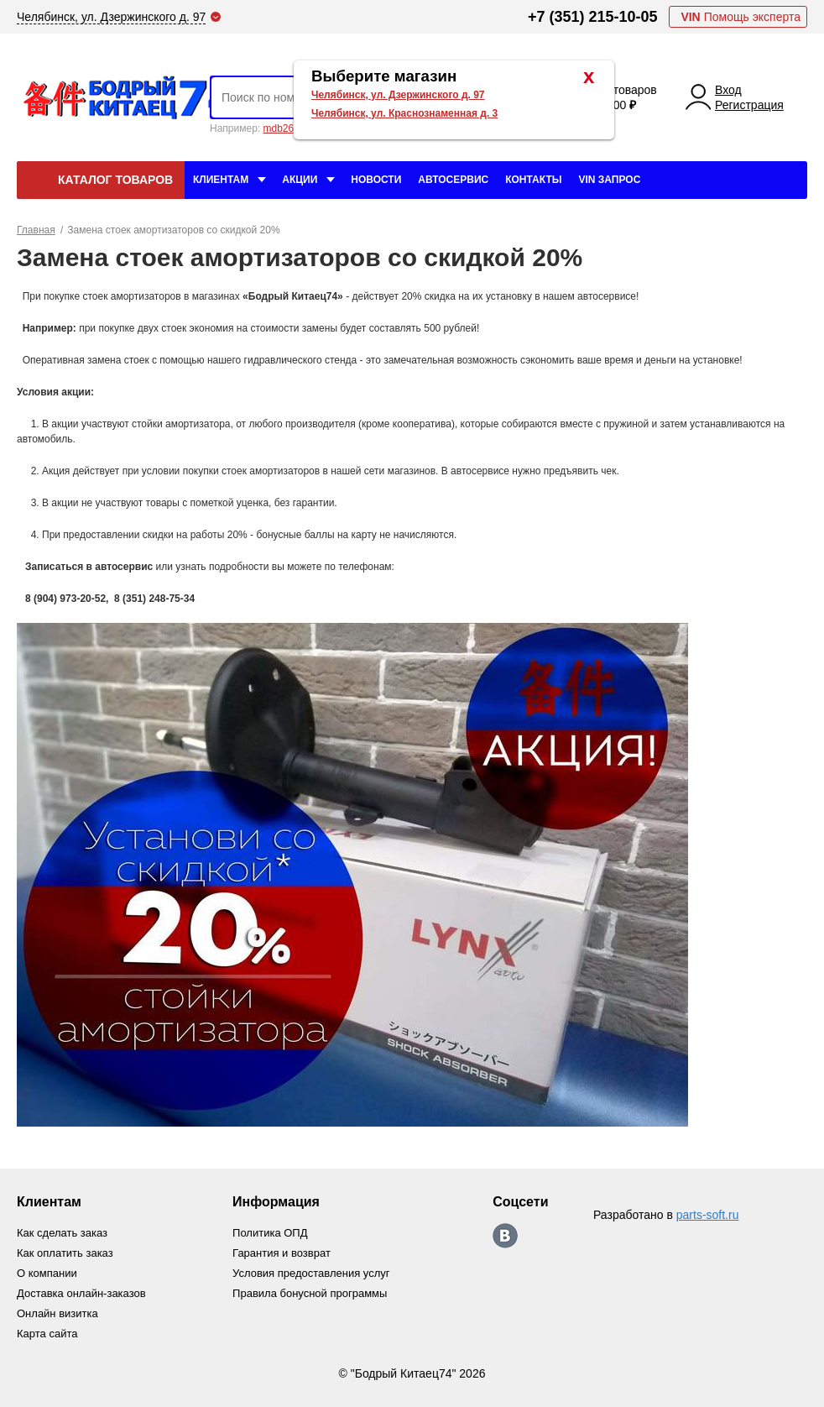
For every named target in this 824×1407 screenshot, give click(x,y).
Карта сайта (47, 1333)
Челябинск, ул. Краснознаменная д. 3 (404, 113)
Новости (376, 180)
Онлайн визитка (57, 1313)
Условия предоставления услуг (310, 1273)
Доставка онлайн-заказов (81, 1293)
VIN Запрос (609, 180)
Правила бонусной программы (309, 1293)
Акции (299, 180)
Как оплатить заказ (65, 1253)
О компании (47, 1273)
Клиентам (220, 180)
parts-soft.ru (707, 1214)
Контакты (533, 180)
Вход (728, 90)
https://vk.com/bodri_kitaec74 (505, 1235)
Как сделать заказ (62, 1233)
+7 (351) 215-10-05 (593, 16)
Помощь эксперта (741, 17)
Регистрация (749, 105)
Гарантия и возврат (281, 1253)
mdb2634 (284, 128)
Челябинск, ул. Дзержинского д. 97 (398, 95)
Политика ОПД (269, 1233)
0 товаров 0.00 (630, 97)
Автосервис (453, 180)
